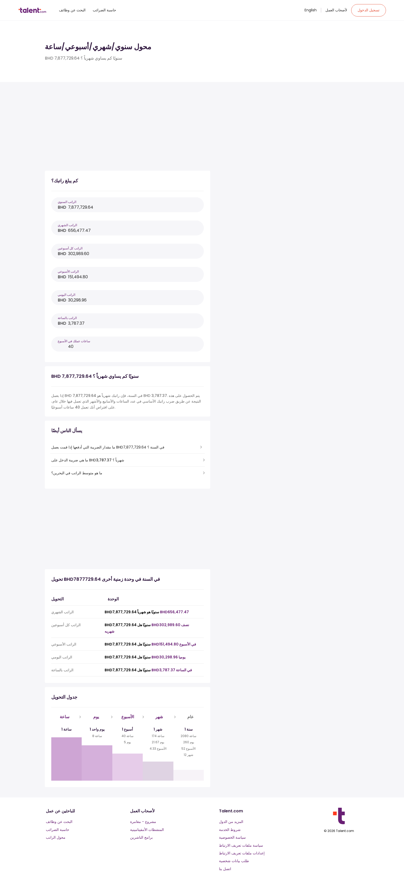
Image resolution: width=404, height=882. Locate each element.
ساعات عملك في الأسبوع (74, 341)
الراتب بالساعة (67, 318)
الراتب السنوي (67, 202)
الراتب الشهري (67, 225)
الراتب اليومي (66, 294)
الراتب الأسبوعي (68, 271)
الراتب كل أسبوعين (70, 248)
